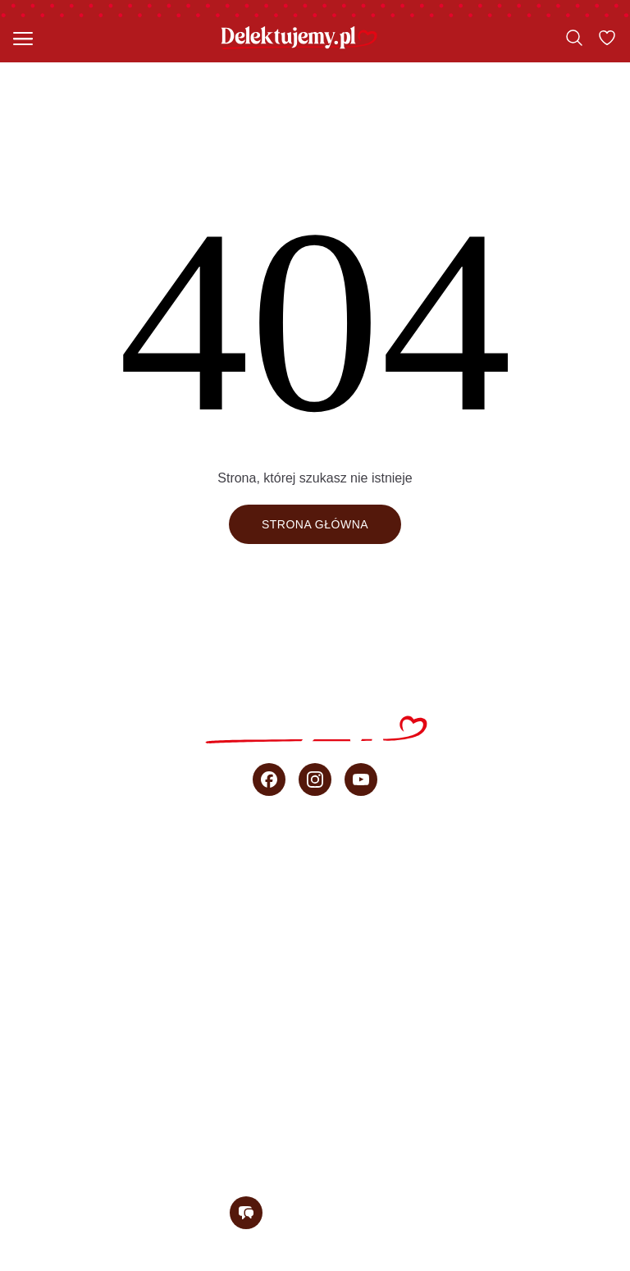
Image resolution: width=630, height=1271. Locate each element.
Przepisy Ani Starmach (314, 967)
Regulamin (154, 1262)
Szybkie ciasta (315, 895)
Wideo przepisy (315, 1003)
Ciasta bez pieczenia (315, 931)
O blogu (314, 1111)
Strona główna (315, 524)
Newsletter (315, 1147)
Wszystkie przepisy (314, 859)
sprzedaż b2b (314, 1075)
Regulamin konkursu (439, 1262)
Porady (315, 1039)
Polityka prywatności (278, 1262)
